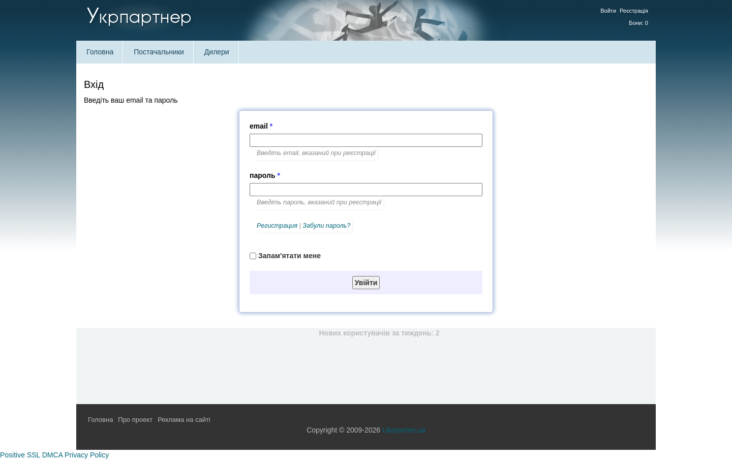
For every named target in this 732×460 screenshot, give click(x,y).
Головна (99, 52)
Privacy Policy (87, 455)
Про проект (135, 419)
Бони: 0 (638, 23)
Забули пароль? (326, 225)
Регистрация (277, 225)
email (261, 126)
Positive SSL (20, 455)
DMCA (52, 455)
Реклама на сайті (184, 419)
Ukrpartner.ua (403, 430)
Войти (608, 11)
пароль (265, 175)
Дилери (216, 52)
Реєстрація (634, 11)
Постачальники (159, 52)
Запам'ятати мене (289, 256)
